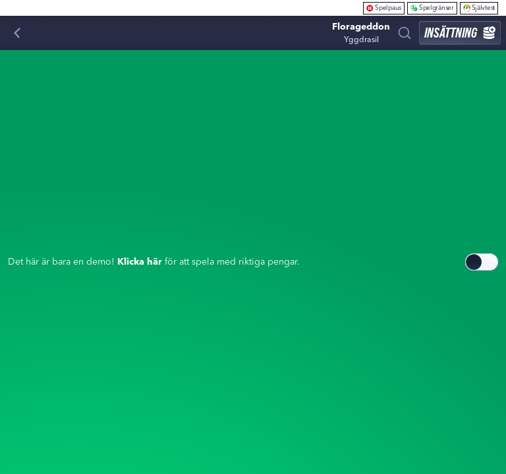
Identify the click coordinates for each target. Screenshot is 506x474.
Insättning (459, 32)
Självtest (479, 7)
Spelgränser (432, 7)
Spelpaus (383, 7)
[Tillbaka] (17, 33)
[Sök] (404, 33)
